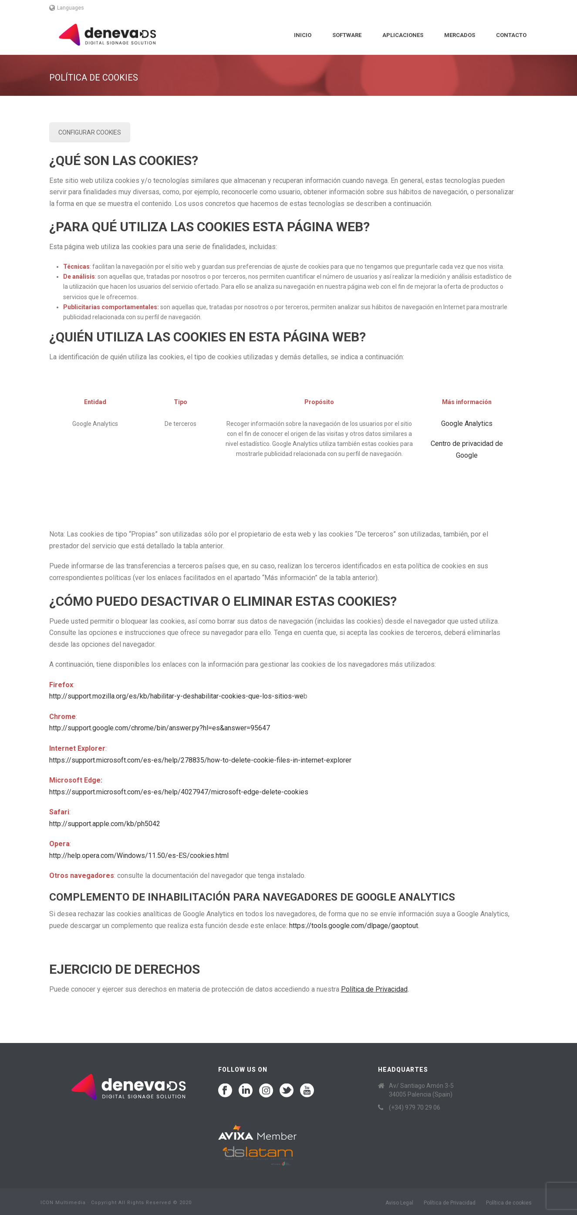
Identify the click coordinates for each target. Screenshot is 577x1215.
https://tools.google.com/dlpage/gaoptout (353, 925)
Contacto (511, 35)
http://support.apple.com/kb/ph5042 (104, 824)
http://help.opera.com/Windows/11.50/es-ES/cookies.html (139, 855)
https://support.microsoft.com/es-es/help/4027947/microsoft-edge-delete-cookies (178, 792)
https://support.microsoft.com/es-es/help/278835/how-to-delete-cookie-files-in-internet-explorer (200, 760)
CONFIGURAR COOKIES (89, 132)
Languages (66, 8)
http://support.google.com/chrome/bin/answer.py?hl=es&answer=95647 (159, 728)
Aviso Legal (399, 1203)
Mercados (459, 35)
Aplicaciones (402, 35)
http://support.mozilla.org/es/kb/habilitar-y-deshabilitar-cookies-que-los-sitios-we (176, 696)
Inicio (302, 35)
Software (346, 35)
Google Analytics (467, 423)
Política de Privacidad (450, 1203)
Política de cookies (509, 1203)
